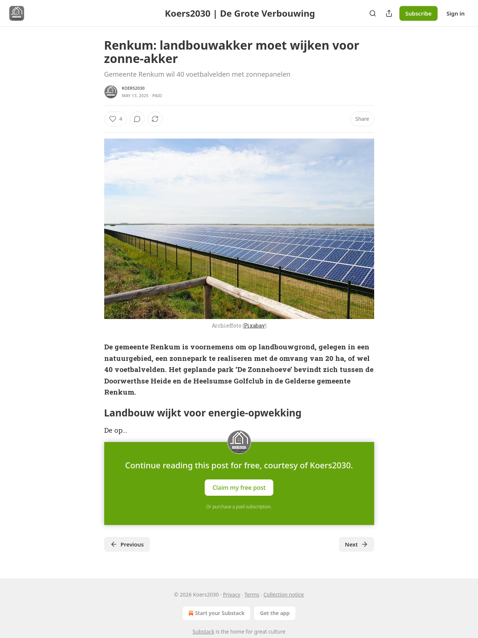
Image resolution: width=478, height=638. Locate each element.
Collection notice (283, 594)
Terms (251, 594)
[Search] (372, 13)
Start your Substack (215, 613)
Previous (127, 544)
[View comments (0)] (137, 119)
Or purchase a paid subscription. (239, 507)
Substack (203, 631)
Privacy (231, 594)
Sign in (455, 13)
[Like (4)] (115, 119)
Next (356, 544)
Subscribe (418, 13)
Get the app (275, 613)
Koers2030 (133, 88)
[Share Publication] (389, 13)
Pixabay (254, 325)
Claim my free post (239, 487)
